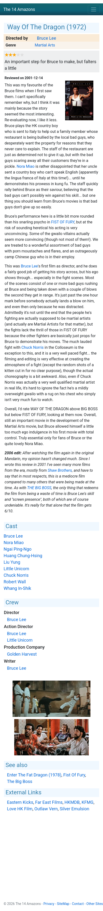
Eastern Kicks (20, 802)
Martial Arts (45, 45)
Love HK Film (20, 808)
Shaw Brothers (60, 470)
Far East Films (48, 802)
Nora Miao (25, 166)
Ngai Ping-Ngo (18, 549)
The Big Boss (39, 488)
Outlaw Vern (46, 808)
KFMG (87, 802)
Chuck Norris (32, 347)
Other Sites (94, 904)
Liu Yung (12, 562)
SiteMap (63, 904)
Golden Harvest (22, 654)
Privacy (48, 904)
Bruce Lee (46, 38)
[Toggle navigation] (94, 9)
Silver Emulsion (74, 808)
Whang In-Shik (17, 588)
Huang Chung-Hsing (23, 555)
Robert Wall (15, 581)
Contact (78, 904)
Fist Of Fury (62, 222)
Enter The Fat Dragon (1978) (34, 774)
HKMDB (72, 802)
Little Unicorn (16, 568)
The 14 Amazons (19, 9)
